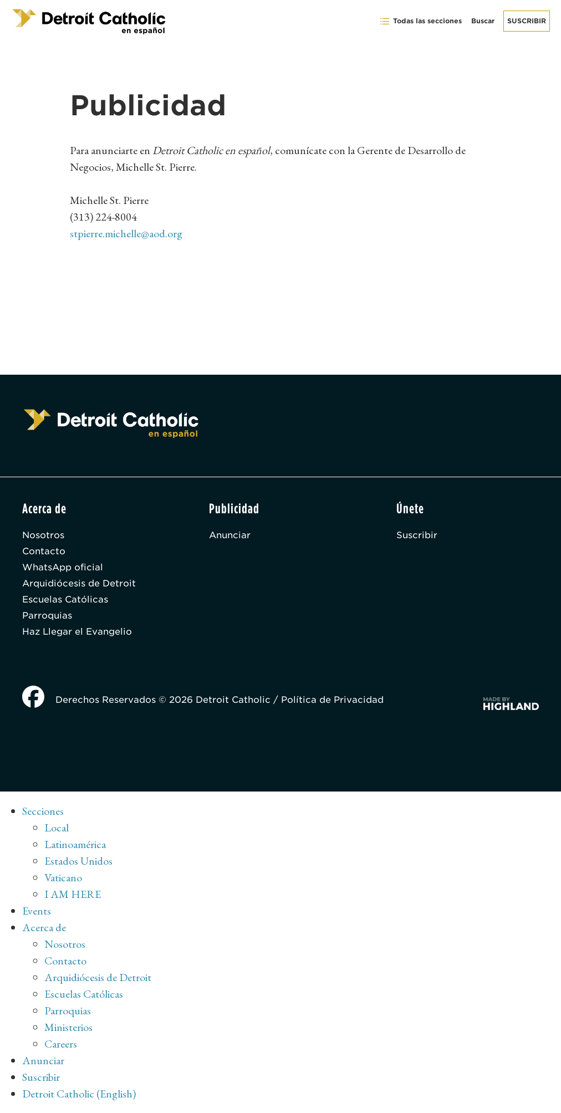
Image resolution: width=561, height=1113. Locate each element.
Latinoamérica (75, 844)
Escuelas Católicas (65, 599)
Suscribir (526, 21)
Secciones (43, 811)
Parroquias (47, 615)
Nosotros (43, 535)
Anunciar (230, 535)
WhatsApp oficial (62, 567)
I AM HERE (72, 894)
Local (56, 827)
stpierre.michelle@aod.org (126, 233)
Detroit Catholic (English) (79, 1093)
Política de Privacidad (332, 700)
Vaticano (63, 877)
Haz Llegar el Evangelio (77, 631)
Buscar (482, 21)
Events (36, 910)
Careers (60, 1044)
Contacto (43, 551)
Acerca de (44, 927)
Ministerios (68, 1027)
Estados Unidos (78, 861)
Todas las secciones (420, 21)
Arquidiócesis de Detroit (79, 583)
